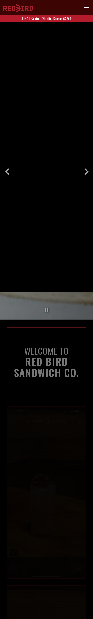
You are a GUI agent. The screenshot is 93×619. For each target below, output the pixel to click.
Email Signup (46, 613)
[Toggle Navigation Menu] (86, 5)
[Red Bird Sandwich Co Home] (18, 7)
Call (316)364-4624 (46, 590)
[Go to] (46, 19)
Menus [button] (46, 601)
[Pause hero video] (46, 287)
